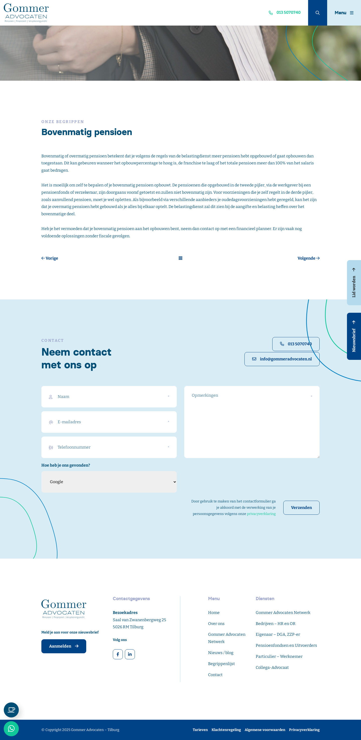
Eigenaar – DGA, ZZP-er (278, 634)
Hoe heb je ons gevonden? (65, 465)
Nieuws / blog (220, 652)
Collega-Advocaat (272, 667)
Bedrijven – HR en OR (276, 623)
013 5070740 (296, 344)
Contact (215, 674)
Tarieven (200, 730)
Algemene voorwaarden (265, 730)
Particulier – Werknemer (279, 656)
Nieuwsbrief (353, 336)
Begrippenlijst (221, 663)
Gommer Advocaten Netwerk (283, 612)
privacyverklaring (261, 514)
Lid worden (353, 282)
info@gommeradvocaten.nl (282, 359)
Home (214, 612)
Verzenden (301, 507)
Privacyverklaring (304, 730)
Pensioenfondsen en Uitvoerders (286, 645)
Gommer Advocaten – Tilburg (95, 730)
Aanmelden (63, 646)
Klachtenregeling (226, 730)
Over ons (216, 623)
